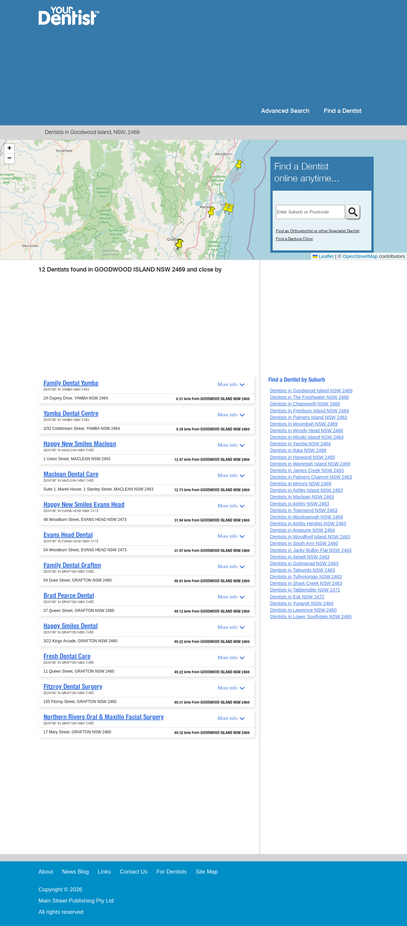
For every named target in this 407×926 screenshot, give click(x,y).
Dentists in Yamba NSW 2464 (300, 443)
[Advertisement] (246, 53)
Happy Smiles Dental (71, 626)
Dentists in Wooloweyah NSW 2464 (306, 517)
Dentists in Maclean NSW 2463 (302, 496)
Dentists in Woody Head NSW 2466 (306, 430)
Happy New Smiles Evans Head (84, 504)
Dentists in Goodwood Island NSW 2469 (311, 390)
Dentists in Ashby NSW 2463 (299, 503)
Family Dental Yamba (71, 383)
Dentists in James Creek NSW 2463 (307, 470)
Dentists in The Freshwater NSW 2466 (309, 397)
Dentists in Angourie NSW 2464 (302, 530)
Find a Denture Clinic (294, 239)
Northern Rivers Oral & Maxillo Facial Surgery (104, 717)
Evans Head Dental (68, 535)
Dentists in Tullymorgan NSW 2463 (306, 576)
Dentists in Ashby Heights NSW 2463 (308, 523)
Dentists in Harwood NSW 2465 (302, 457)
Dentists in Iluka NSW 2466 (298, 450)
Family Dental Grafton (72, 565)
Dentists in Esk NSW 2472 (297, 596)
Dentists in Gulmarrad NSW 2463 (304, 563)
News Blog (75, 872)
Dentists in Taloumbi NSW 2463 (302, 570)
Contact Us (134, 872)
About (46, 872)
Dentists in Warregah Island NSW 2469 (310, 463)
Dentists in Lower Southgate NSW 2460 (311, 616)
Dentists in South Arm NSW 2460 (304, 543)
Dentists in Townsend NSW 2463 (303, 510)
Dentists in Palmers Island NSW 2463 (308, 417)
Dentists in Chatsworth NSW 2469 (305, 403)
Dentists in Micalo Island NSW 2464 (307, 437)
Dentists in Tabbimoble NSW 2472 (305, 589)
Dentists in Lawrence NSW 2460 (303, 610)
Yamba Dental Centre (71, 413)
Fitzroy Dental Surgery (73, 686)
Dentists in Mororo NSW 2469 (300, 483)
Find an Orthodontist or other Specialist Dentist (317, 231)
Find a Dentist (342, 111)
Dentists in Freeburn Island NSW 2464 (309, 410)
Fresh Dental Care (67, 656)
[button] (230, 209)
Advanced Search (285, 111)
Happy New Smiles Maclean (80, 444)
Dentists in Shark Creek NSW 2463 (306, 583)
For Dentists (171, 872)
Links (104, 872)
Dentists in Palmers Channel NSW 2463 (311, 477)
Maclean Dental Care (71, 474)
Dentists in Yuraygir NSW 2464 (301, 603)
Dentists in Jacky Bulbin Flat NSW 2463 (311, 550)
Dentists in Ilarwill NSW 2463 (299, 556)
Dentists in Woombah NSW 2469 (303, 424)
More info (227, 384)
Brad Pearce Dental (69, 595)
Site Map (207, 872)
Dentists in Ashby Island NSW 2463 (306, 490)
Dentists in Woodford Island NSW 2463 (310, 536)
